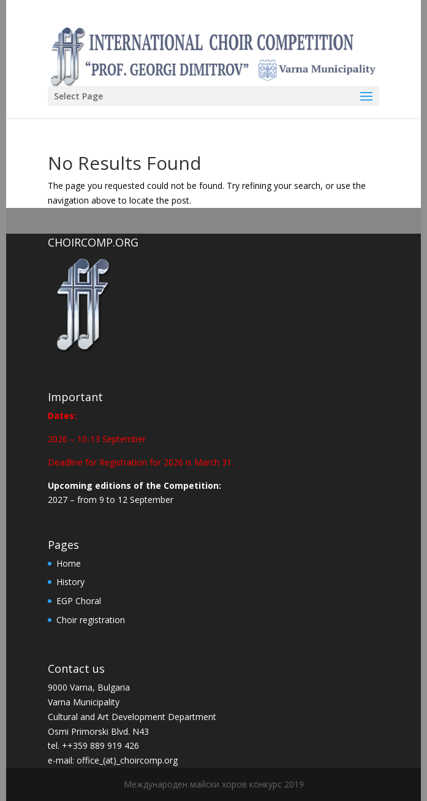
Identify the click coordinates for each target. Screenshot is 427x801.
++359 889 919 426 (100, 745)
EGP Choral (78, 601)
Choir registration (90, 620)
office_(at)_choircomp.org (127, 760)
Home (68, 563)
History (70, 582)
